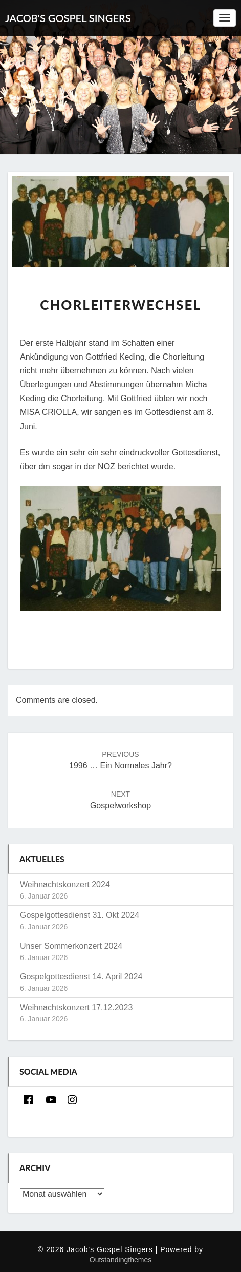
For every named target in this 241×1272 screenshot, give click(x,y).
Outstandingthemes (120, 1260)
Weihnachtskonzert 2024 (65, 884)
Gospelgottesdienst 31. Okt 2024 (79, 915)
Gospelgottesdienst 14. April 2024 (81, 976)
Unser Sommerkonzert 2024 (71, 946)
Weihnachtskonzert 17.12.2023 (76, 1007)
